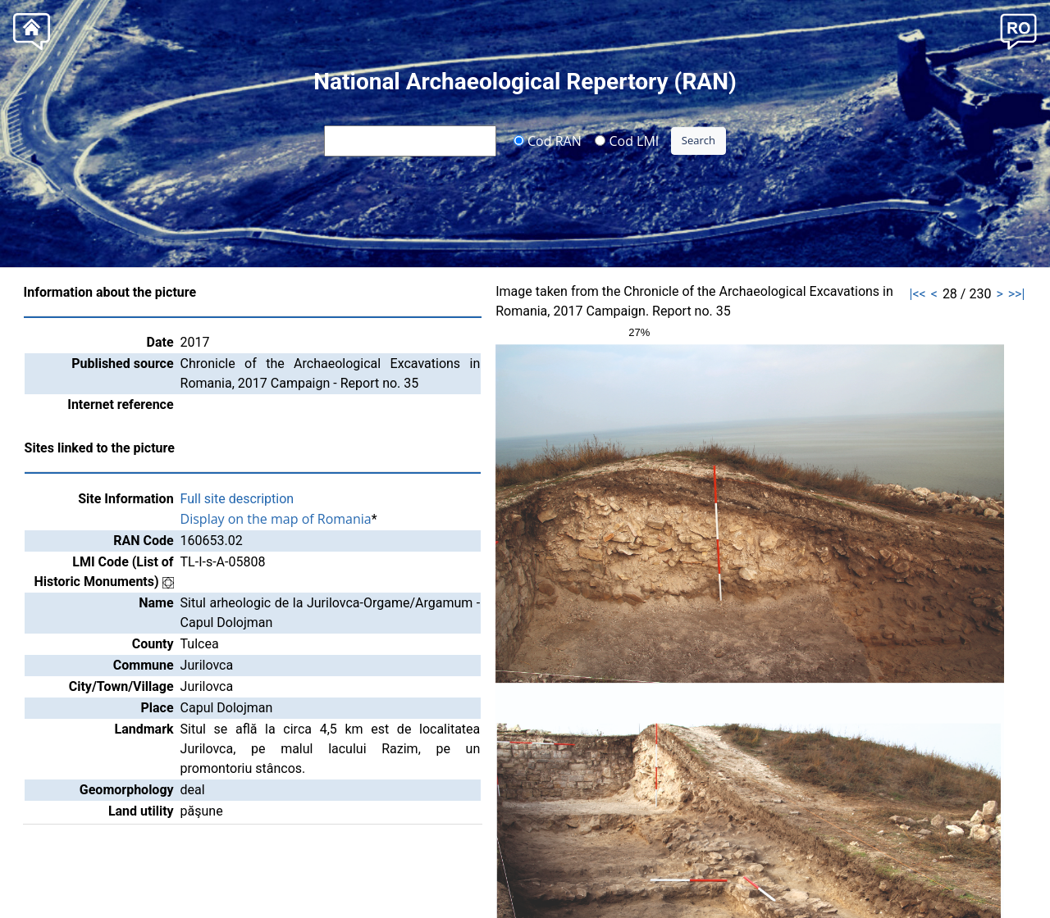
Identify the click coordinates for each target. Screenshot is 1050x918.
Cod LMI (627, 140)
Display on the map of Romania (276, 519)
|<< (918, 294)
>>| (1016, 294)
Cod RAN (548, 140)
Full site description (237, 499)
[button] (1018, 30)
